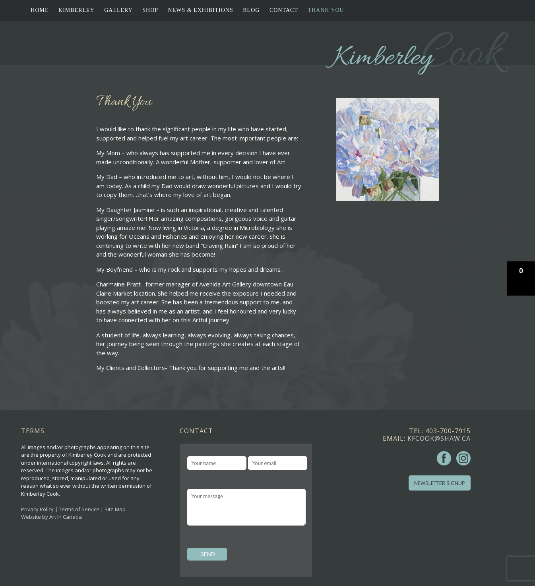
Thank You (326, 10)
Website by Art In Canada (51, 516)
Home (39, 10)
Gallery (118, 10)
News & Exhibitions (200, 10)
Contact (283, 10)
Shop (150, 10)
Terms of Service (79, 509)
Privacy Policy (37, 509)
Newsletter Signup (439, 483)
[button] (521, 278)
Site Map (115, 509)
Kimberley (76, 10)
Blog (251, 10)
